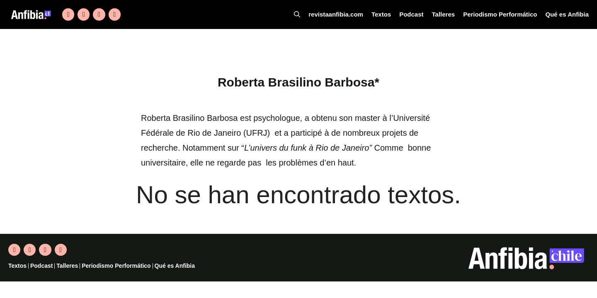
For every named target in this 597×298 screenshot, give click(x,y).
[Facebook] (84, 14)
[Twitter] (68, 14)
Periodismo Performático (505, 14)
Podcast (421, 14)
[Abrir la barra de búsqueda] (311, 14)
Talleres (452, 14)
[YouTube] (115, 14)
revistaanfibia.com (348, 14)
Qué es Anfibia (568, 14)
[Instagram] (99, 14)
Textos (392, 14)
